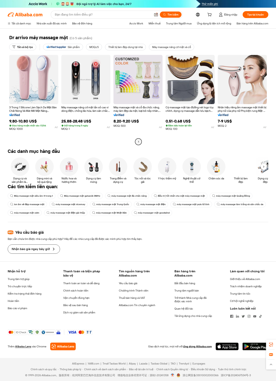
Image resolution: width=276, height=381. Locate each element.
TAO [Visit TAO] (173, 363)
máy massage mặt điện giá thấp (66, 212)
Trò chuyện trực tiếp (20, 286)
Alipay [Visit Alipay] (132, 363)
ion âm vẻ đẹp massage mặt (27, 204)
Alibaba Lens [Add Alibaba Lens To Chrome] (23, 346)
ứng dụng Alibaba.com (197, 346)
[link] (271, 345)
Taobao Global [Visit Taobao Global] (159, 363)
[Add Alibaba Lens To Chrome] (63, 346)
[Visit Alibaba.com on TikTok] (260, 316)
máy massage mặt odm (24, 212)
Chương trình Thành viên (133, 290)
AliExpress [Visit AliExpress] (78, 363)
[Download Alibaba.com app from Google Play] (255, 346)
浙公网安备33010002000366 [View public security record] (201, 375)
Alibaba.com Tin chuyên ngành (137, 305)
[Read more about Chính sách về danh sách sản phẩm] (104, 369)
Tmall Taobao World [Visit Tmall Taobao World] (114, 363)
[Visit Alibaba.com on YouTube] (254, 316)
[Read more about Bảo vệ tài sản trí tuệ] (140, 369)
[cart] (210, 15)
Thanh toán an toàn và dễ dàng (81, 283)
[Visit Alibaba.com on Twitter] (243, 316)
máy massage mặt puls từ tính (191, 204)
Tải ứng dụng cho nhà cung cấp (193, 315)
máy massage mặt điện (150, 204)
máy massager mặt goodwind (152, 212)
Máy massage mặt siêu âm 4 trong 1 (31, 195)
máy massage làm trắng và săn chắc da (240, 204)
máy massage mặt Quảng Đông (231, 195)
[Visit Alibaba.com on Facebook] (231, 316)
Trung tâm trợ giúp (19, 279)
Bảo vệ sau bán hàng (75, 305)
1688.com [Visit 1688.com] (93, 363)
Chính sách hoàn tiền (75, 290)
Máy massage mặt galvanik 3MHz (80, 195)
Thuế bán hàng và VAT (132, 297)
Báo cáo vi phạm (17, 308)
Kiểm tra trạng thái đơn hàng (24, 293)
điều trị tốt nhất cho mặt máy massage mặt (179, 195)
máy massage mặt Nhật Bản (109, 212)
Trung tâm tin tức (240, 293)
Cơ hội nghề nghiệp (241, 300)
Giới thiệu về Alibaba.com (245, 279)
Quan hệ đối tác (183, 308)
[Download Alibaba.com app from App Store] (227, 346)
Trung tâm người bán (186, 290)
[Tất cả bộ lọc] (22, 47)
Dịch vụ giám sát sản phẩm (79, 312)
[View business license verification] (172, 375)
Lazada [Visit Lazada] (143, 363)
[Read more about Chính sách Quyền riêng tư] (171, 369)
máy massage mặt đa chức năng (127, 195)
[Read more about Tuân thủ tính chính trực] (231, 369)
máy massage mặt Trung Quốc (110, 204)
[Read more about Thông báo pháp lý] (69, 369)
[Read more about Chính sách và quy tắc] (43, 369)
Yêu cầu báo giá (128, 283)
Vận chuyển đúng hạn (76, 297)
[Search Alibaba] (103, 14)
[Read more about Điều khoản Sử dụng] (202, 369)
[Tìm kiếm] (171, 15)
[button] (156, 14)
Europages (198, 363)
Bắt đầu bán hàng (184, 283)
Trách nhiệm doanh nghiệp (246, 286)
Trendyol (184, 363)
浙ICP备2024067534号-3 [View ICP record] (236, 375)
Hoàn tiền (13, 300)
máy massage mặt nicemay (68, 204)
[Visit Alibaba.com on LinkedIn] (237, 316)
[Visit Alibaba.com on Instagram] (249, 316)
